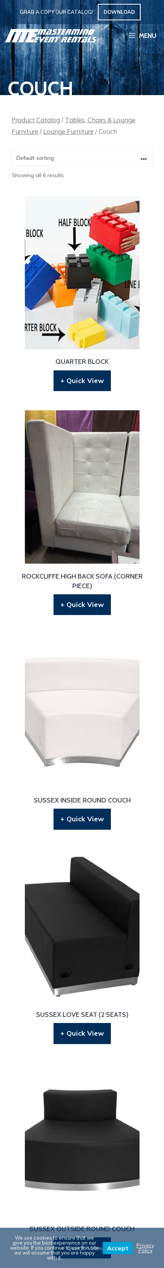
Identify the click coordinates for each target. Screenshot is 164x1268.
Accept (117, 1248)
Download (119, 12)
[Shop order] (82, 158)
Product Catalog (35, 120)
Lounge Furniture (68, 131)
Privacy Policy (145, 1247)
